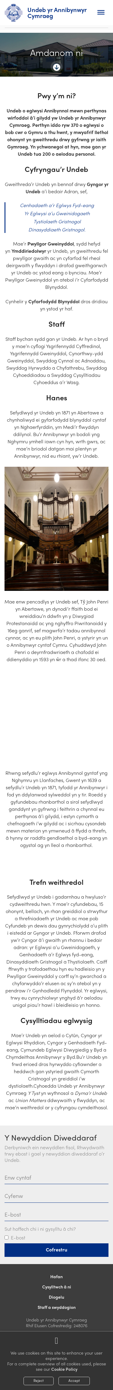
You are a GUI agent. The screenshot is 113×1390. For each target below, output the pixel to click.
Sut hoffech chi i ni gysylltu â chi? (40, 1229)
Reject (38, 1380)
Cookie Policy (64, 1369)
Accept (74, 1380)
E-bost (18, 1238)
